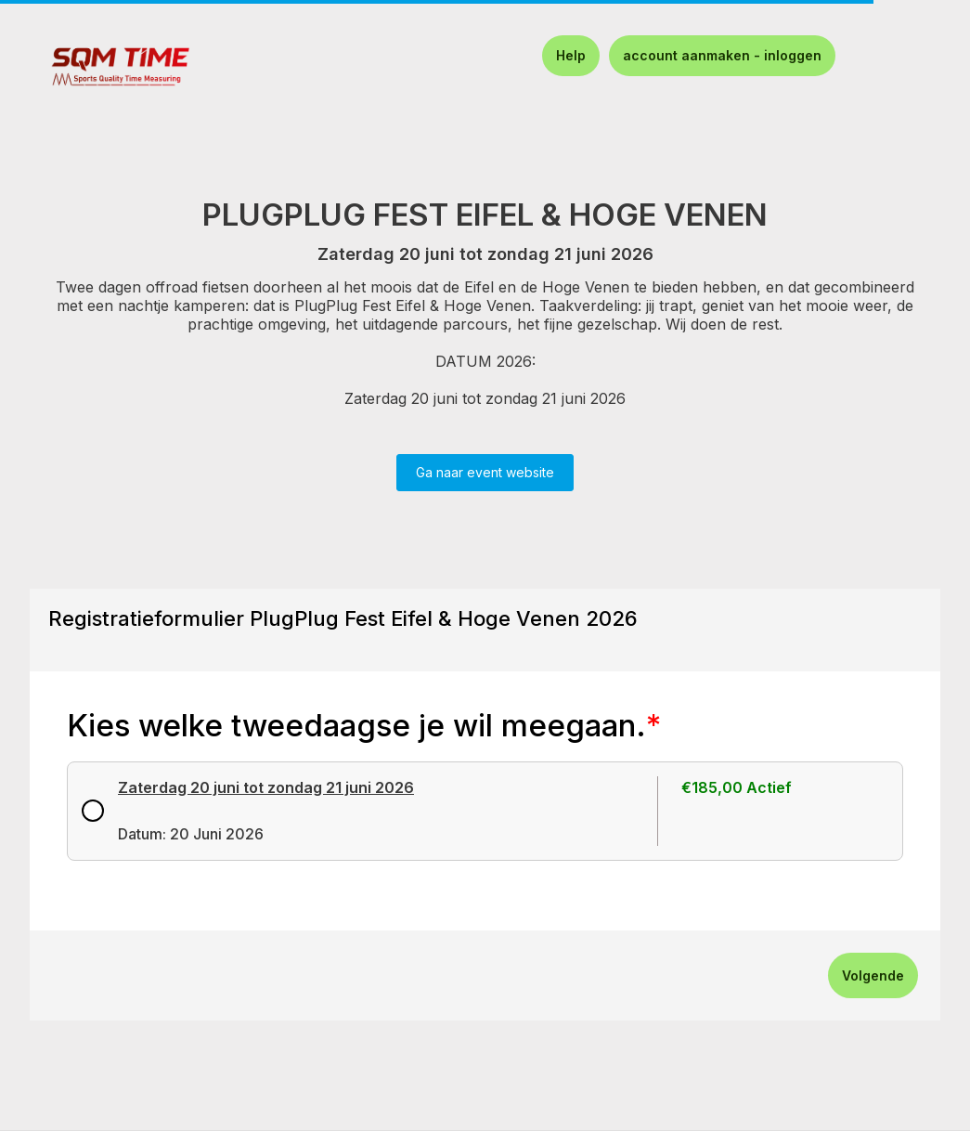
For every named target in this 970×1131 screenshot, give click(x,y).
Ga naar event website (485, 472)
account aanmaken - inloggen (722, 55)
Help (571, 55)
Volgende (873, 975)
